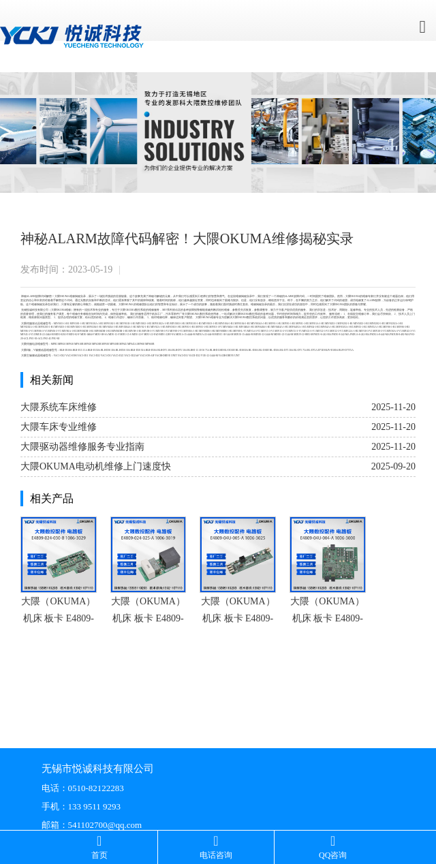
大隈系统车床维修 (58, 407)
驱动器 (176, 310)
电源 (34, 344)
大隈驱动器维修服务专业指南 (82, 447)
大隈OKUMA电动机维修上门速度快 (95, 466)
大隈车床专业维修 (58, 427)
